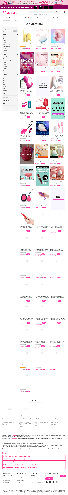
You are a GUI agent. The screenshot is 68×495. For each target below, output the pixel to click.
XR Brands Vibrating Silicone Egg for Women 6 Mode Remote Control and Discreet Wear (27, 136)
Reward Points (19, 485)
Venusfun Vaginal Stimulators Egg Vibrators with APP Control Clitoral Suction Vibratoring (57, 319)
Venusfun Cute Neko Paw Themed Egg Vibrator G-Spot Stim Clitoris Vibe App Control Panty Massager (56, 91)
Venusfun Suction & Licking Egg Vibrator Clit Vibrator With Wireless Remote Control (57, 182)
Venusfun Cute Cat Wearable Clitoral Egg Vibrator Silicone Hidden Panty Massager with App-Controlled (41, 160)
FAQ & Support (5, 485)
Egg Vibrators (15, 20)
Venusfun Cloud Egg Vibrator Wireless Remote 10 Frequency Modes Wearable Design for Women (27, 297)
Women (6, 20)
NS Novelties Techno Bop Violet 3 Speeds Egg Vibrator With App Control (42, 204)
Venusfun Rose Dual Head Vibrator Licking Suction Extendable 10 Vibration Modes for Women (42, 113)
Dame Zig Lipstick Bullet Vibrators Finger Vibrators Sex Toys (42, 319)
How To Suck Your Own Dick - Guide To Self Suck (9, 414)
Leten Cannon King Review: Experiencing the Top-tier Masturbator (24, 414)
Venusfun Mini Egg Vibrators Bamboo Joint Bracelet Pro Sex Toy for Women (41, 342)
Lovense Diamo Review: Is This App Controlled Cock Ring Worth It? (41, 414)
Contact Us (19, 482)
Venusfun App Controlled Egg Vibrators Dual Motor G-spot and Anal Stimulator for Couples (57, 297)
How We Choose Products (7, 475)
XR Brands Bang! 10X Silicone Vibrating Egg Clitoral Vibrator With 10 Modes (26, 204)
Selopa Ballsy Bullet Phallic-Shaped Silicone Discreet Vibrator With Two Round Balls (57, 273)
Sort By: (44, 27)
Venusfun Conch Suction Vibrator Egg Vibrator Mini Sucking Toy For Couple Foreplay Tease (42, 136)
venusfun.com (8, 490)
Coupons (32, 478)
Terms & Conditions (20, 480)
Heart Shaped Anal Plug (33, 14)
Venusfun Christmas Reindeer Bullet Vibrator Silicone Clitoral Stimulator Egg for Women (26, 227)
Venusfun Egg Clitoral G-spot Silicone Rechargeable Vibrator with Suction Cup (42, 365)
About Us (18, 475)
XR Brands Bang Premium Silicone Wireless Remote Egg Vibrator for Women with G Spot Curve (41, 250)
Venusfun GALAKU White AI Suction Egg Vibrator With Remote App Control (26, 182)
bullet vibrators (13, 438)
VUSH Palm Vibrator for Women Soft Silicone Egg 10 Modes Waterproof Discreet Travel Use (58, 44)
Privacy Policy (19, 478)
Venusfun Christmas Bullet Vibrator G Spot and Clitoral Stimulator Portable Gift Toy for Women (42, 227)
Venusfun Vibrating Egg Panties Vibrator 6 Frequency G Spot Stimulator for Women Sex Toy (26, 250)
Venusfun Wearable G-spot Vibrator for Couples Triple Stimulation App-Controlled (57, 342)
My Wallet (33, 477)
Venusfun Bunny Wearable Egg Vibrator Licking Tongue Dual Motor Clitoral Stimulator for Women (26, 273)
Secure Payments (5, 478)
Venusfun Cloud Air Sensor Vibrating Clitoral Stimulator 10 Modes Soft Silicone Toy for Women (42, 44)
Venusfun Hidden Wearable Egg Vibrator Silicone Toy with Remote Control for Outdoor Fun (56, 250)
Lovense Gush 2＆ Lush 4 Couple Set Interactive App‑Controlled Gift (26, 113)
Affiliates (18, 484)
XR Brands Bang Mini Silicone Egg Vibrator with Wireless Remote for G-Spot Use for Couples (57, 227)
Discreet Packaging (6, 480)
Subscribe (63, 475)
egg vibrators (13, 435)
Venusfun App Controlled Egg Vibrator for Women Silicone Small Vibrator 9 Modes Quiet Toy (41, 68)
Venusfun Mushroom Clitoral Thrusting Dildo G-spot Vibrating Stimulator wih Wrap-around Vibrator (26, 366)
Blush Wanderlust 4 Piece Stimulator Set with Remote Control (57, 365)
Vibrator (10, 20)
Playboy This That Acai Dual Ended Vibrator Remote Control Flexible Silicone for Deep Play (42, 273)
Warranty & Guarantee (6, 484)
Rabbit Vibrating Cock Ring (42, 14)
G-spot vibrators (30, 439)
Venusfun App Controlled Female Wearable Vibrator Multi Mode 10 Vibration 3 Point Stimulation (42, 297)
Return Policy (19, 477)
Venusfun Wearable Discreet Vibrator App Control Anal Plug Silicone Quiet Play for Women (26, 91)
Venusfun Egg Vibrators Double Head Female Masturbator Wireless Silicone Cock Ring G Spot (58, 136)
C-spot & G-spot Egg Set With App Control (26, 44)
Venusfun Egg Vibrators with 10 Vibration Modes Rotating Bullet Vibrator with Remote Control (26, 342)
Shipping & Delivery (6, 482)
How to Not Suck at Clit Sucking (57, 413)
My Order (33, 475)
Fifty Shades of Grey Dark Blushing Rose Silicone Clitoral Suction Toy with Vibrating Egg (26, 319)
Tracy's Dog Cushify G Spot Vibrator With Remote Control (26, 387)
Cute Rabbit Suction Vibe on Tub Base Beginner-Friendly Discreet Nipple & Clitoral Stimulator (56, 160)
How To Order (5, 477)
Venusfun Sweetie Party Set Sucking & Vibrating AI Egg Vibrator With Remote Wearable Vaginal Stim (57, 68)
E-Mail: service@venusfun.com (37, 482)
